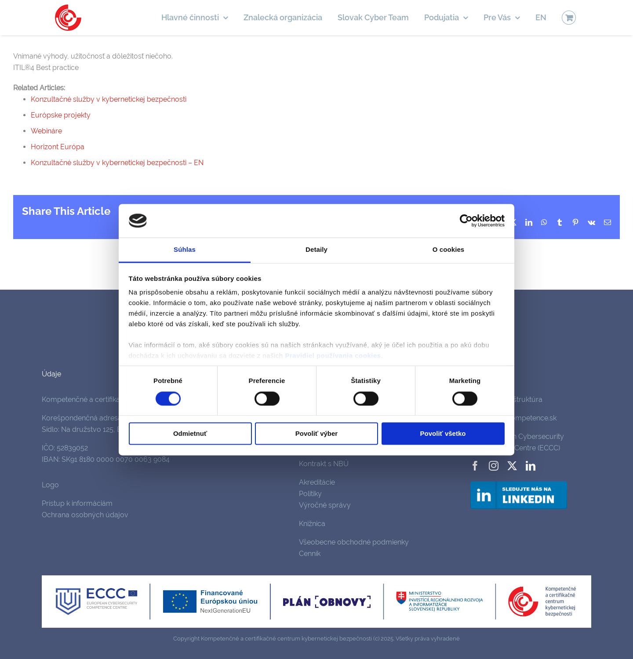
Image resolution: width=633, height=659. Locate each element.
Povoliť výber (316, 434)
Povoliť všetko (443, 434)
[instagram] (493, 466)
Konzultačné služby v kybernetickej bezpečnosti (108, 99)
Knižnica (312, 523)
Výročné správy (325, 505)
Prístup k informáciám (77, 503)
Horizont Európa (57, 147)
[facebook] (475, 466)
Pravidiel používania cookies (333, 356)
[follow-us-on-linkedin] (518, 483)
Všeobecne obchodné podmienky (354, 542)
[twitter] (512, 466)
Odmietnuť (190, 434)
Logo (50, 485)
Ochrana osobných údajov (85, 515)
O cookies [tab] (449, 250)
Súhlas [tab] (185, 250)
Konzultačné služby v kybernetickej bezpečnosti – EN (117, 162)
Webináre (46, 131)
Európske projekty (61, 115)
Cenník (309, 553)
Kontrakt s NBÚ (324, 464)
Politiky (310, 494)
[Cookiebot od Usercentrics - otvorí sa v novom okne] (466, 220)
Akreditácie (317, 482)
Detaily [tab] (316, 250)
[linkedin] (530, 466)
